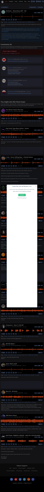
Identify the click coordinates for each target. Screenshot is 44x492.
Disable (22, 194)
